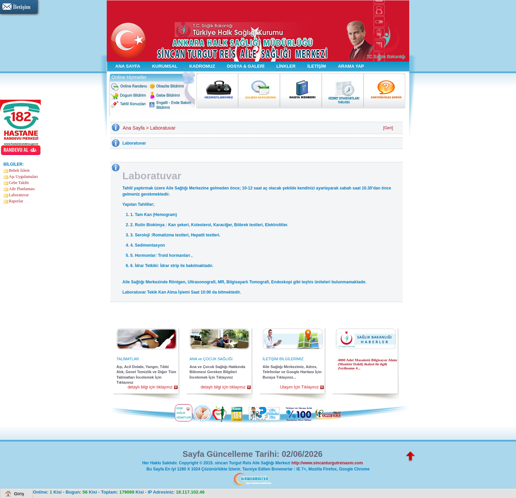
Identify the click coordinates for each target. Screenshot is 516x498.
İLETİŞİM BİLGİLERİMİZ (283, 359)
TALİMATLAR (128, 359)
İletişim (22, 7)
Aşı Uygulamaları (23, 176)
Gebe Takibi (19, 182)
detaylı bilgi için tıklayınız (149, 387)
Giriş (19, 493)
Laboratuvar (19, 195)
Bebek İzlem (19, 170)
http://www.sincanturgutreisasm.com (327, 463)
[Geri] (388, 128)
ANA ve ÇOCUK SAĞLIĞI (211, 359)
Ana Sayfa (134, 128)
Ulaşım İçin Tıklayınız (299, 387)
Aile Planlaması (22, 188)
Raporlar (16, 201)
